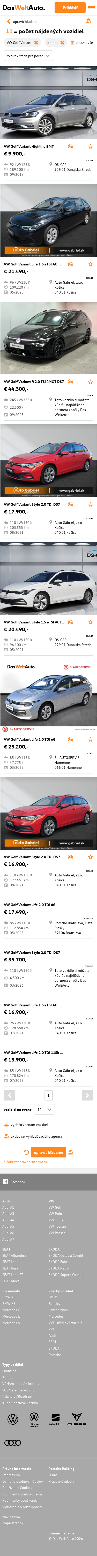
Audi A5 (8, 1226)
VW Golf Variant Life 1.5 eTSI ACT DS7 (35, 264)
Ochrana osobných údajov (22, 1481)
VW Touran (57, 1226)
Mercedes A (11, 1322)
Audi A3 (8, 1213)
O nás (53, 1474)
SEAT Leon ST (12, 1274)
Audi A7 (8, 1239)
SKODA (54, 1348)
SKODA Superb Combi (65, 1274)
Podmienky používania (20, 1500)
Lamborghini (59, 1309)
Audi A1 (8, 1207)
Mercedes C (11, 1309)
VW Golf (55, 1207)
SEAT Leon (10, 1261)
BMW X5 (9, 1303)
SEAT (52, 1341)
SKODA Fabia (59, 1261)
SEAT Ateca (10, 1280)
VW (51, 1328)
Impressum (11, 1474)
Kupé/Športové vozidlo (20, 1402)
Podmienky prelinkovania (22, 1494)
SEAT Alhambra (14, 1255)
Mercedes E (11, 1316)
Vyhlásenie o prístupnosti (22, 1506)
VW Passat (57, 1232)
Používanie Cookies (17, 1487)
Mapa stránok (13, 1522)
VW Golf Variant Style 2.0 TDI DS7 (32, 504)
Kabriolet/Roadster (17, 1396)
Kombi (7, 1377)
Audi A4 (8, 1220)
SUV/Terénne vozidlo (18, 1390)
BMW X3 (9, 1296)
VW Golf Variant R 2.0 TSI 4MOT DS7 (34, 381)
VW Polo (55, 1213)
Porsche (55, 1354)
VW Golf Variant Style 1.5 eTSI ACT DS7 (36, 622)
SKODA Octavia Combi (66, 1255)
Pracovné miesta (61, 1481)
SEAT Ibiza (10, 1268)
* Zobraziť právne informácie (26, 1161)
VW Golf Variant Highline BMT (29, 146)
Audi (52, 1335)
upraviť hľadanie (48, 1152)
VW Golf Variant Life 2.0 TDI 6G (30, 739)
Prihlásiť (70, 7)
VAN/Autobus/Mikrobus (20, 1383)
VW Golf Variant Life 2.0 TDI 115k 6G (34, 1052)
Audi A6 (8, 1232)
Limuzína (9, 1370)
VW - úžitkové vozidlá (65, 1322)
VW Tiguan (57, 1220)
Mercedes (56, 1316)
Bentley (55, 1303)
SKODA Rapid (59, 1268)
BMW (53, 1296)
